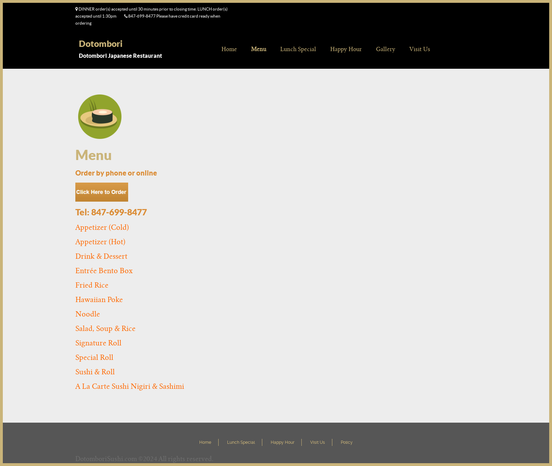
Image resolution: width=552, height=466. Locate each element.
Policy (347, 442)
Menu (258, 49)
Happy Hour (346, 49)
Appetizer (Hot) (100, 241)
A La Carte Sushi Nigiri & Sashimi (129, 386)
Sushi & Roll (95, 371)
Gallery (385, 49)
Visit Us (419, 49)
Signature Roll (98, 343)
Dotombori (101, 43)
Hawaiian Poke (99, 299)
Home (229, 49)
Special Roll (94, 357)
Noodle (87, 314)
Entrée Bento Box (104, 270)
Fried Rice (91, 285)
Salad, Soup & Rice (105, 328)
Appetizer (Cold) (102, 227)
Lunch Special (298, 49)
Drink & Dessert (101, 256)
